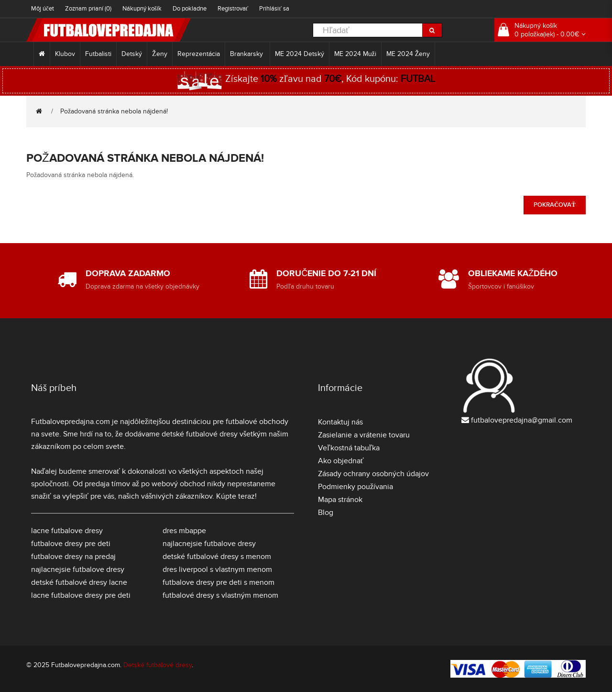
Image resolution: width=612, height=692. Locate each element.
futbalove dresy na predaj (73, 556)
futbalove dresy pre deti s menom (218, 582)
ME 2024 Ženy (408, 54)
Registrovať (233, 8)
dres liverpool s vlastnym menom (217, 569)
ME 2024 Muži (355, 54)
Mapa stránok (340, 499)
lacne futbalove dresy (67, 531)
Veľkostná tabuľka (349, 448)
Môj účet (42, 8)
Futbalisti (98, 54)
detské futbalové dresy (200, 434)
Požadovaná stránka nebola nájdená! (114, 111)
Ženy (159, 54)
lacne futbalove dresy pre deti (81, 595)
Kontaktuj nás (340, 422)
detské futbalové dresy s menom (217, 556)
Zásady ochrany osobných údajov (373, 474)
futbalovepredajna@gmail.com (521, 420)
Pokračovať (555, 205)
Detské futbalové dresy (157, 665)
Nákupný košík (142, 8)
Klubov (65, 54)
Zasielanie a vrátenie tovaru (364, 435)
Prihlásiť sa (274, 8)
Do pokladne (190, 8)
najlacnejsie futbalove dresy (77, 569)
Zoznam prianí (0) (88, 8)
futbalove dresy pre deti (70, 543)
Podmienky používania (355, 486)
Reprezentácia (198, 54)
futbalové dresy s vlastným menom (220, 595)
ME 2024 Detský (299, 54)
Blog (325, 512)
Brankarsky (247, 54)
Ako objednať (341, 461)
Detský (131, 54)
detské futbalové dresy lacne (79, 582)
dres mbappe (184, 531)
